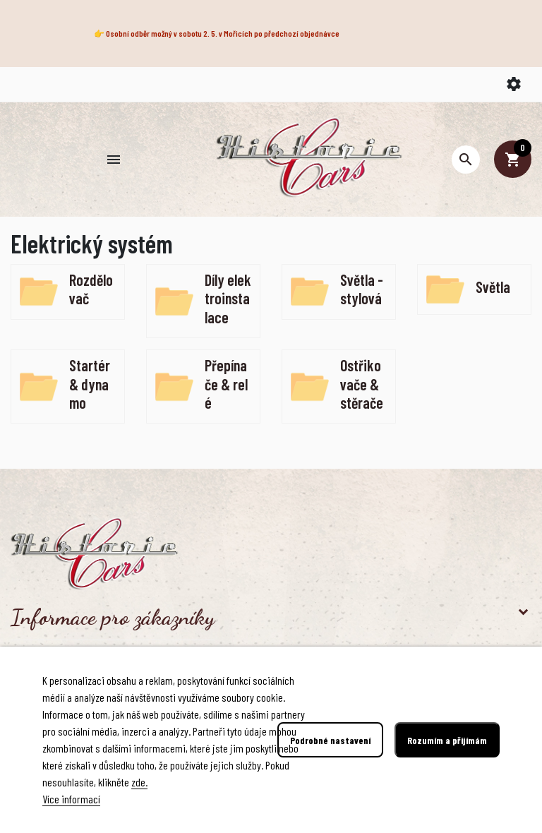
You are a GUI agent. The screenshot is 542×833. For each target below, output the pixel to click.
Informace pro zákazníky (113, 617)
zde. (139, 782)
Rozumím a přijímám (447, 740)
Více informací (71, 798)
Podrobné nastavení (330, 740)
